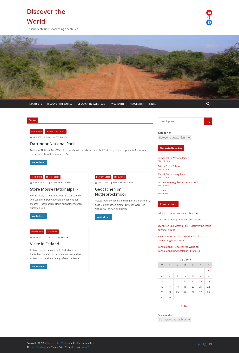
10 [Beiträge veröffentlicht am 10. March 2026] (169, 281)
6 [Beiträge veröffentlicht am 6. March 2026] (193, 275)
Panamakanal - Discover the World (176, 246)
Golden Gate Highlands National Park (178, 182)
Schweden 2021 (52, 177)
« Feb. (184, 305)
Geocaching (36, 131)
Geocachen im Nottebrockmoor (110, 191)
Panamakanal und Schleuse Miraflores (179, 250)
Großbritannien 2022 (55, 131)
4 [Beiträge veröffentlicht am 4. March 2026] (177, 275)
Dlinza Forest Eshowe (169, 166)
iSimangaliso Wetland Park (172, 157)
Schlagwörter (165, 315)
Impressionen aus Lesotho (183, 213)
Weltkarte (117, 103)
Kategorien (208, 121)
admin (49, 137)
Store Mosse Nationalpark (54, 189)
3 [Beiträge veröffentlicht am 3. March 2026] (169, 275)
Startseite (35, 103)
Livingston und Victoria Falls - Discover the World (184, 225)
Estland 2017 (37, 231)
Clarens (162, 190)
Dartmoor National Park (52, 143)
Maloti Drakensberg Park (171, 174)
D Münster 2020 (103, 177)
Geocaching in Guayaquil (171, 240)
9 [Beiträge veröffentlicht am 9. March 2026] (162, 281)
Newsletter (137, 103)
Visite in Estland (44, 243)
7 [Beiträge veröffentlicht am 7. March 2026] (200, 275)
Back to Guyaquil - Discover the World (178, 236)
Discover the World (59, 103)
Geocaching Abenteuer (92, 103)
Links (152, 103)
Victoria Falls (168, 229)
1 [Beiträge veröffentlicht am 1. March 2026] (208, 270)
